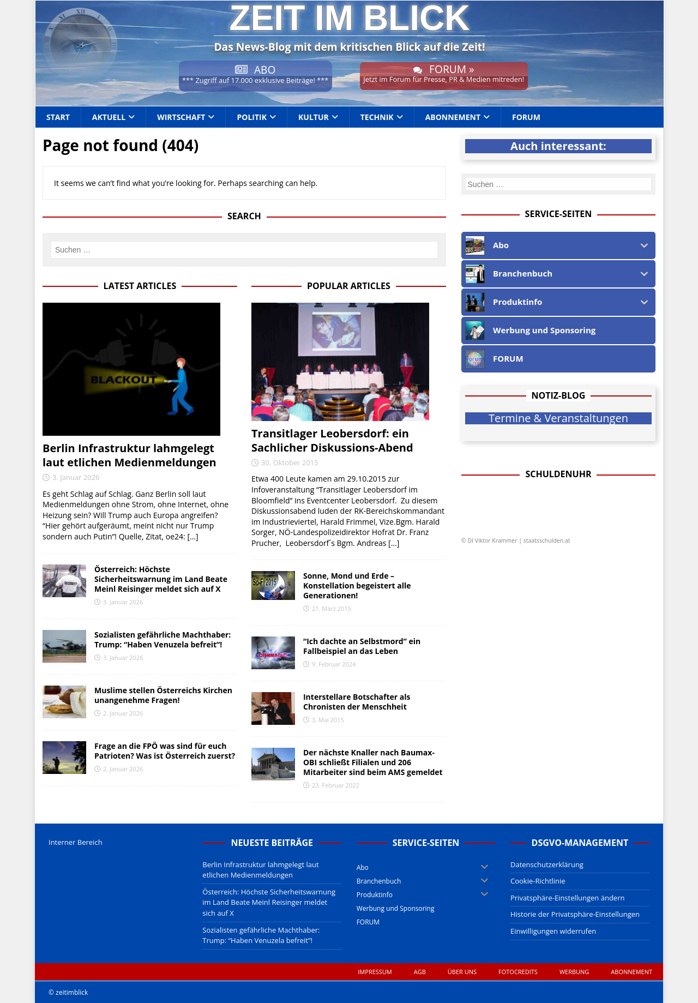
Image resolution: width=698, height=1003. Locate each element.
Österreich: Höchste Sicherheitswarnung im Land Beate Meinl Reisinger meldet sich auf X (160, 579)
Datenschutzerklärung (546, 864)
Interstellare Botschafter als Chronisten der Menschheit (357, 702)
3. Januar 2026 (76, 477)
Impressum (375, 972)
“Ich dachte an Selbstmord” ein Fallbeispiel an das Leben (361, 646)
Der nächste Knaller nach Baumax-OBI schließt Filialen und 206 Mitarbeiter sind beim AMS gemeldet (373, 762)
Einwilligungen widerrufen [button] (553, 931)
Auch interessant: (558, 146)
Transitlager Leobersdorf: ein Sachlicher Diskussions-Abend (332, 440)
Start (58, 117)
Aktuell (108, 117)
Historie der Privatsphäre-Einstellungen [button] (575, 914)
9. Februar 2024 (334, 664)
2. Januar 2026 (123, 713)
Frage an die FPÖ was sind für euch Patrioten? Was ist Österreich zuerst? (164, 751)
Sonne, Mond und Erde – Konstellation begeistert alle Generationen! (357, 585)
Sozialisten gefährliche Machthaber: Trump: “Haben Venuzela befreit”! (162, 639)
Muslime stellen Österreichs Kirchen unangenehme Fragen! (163, 695)
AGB (420, 972)
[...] (192, 536)
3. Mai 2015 (328, 720)
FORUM (526, 117)
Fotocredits (518, 972)
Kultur (313, 117)
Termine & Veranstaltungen (558, 418)
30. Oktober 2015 (289, 462)
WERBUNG (574, 972)
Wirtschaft (181, 117)
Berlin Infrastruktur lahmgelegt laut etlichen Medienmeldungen (129, 455)
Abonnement (452, 117)
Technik (377, 117)
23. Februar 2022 (335, 785)
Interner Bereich (76, 842)
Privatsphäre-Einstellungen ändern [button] (567, 898)
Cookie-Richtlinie (537, 881)
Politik (252, 117)
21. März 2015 (331, 608)
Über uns (462, 972)
